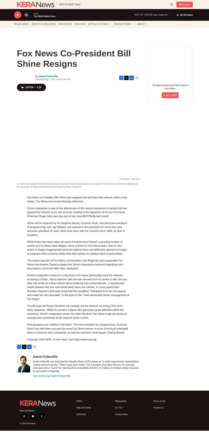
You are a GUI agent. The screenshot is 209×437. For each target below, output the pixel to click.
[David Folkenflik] (23, 370)
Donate (187, 7)
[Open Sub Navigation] (110, 30)
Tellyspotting (120, 407)
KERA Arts (81, 421)
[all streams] (184, 21)
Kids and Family (84, 414)
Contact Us (158, 414)
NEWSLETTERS (122, 30)
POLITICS (80, 30)
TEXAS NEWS (21, 30)
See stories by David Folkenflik (51, 382)
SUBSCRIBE (170, 101)
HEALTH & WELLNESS (44, 30)
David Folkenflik (48, 82)
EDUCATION (65, 30)
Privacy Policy (121, 421)
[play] (17, 21)
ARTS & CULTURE (98, 30)
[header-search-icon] (173, 7)
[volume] (26, 21)
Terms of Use (159, 407)
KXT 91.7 (119, 414)
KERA (79, 407)
